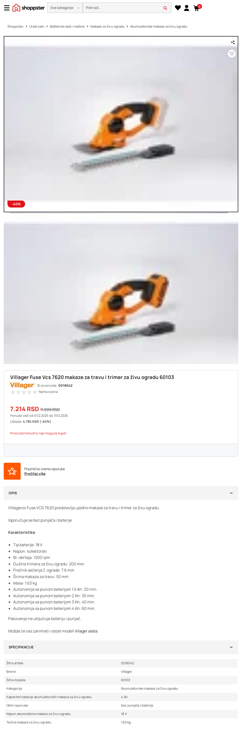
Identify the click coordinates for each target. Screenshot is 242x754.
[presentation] (121, 8)
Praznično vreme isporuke (44, 469)
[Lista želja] (178, 8)
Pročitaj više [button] (34, 473)
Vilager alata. (86, 631)
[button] (65, 7)
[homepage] (28, 7)
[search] (127, 8)
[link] (186, 7)
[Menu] (9, 7)
